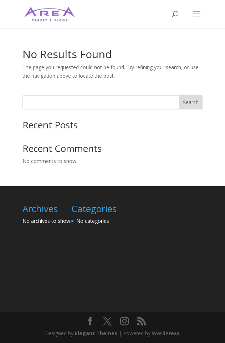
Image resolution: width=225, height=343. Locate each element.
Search (191, 102)
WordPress (166, 333)
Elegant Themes (96, 333)
